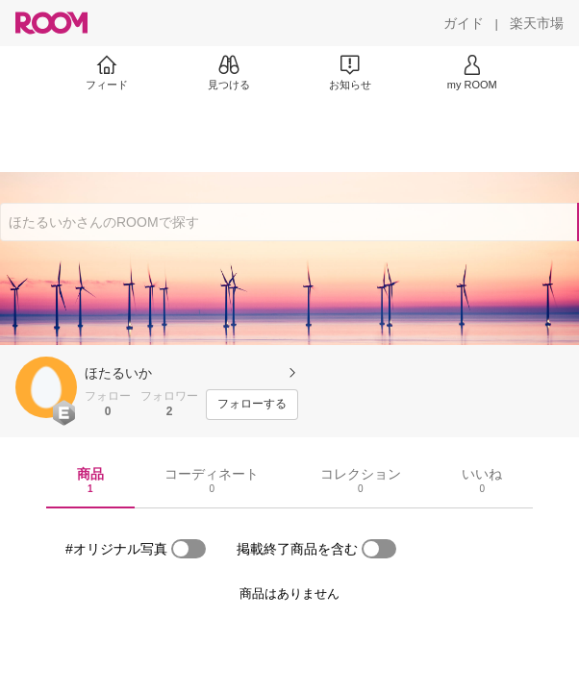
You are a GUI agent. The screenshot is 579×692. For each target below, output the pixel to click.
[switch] (188, 548)
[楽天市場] (537, 23)
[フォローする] (252, 404)
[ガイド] (463, 23)
